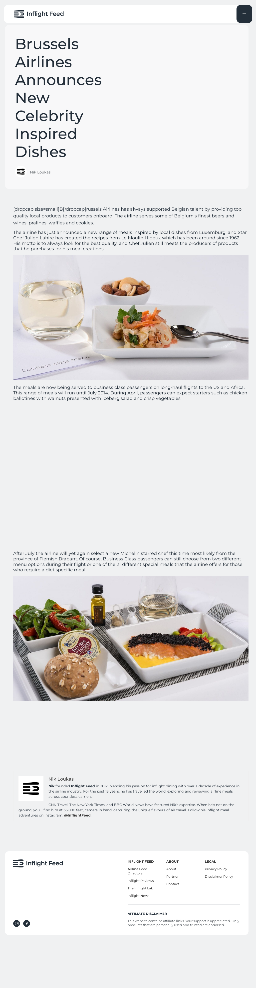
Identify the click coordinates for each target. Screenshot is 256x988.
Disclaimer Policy (219, 876)
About (171, 869)
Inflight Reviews (141, 881)
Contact (172, 884)
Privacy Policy (216, 869)
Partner (172, 876)
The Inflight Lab (140, 888)
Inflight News (138, 896)
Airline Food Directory (137, 871)
